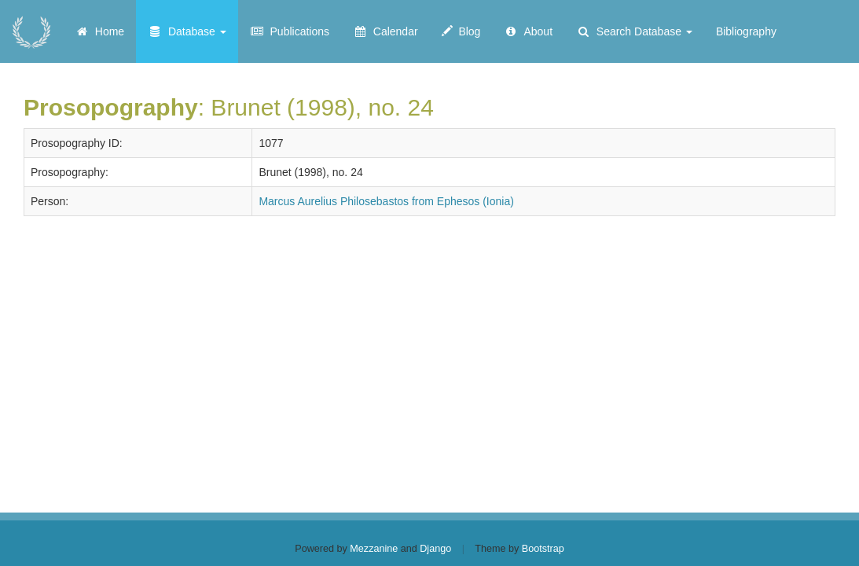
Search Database (634, 31)
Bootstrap (543, 548)
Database (187, 31)
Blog (461, 31)
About (528, 31)
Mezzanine (374, 548)
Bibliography (746, 31)
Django (435, 548)
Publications (289, 31)
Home (99, 31)
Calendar (385, 31)
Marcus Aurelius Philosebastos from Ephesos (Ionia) (386, 201)
